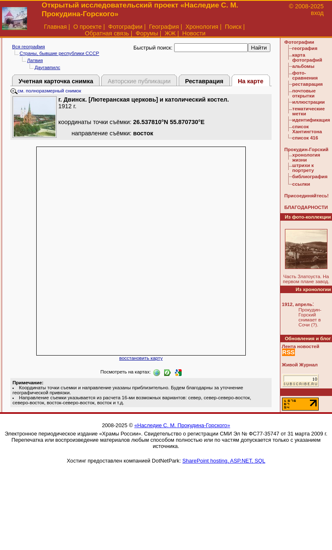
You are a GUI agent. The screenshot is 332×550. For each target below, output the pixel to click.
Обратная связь (107, 33)
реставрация (307, 84)
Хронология (201, 26)
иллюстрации (308, 102)
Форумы (146, 33)
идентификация (311, 119)
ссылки (301, 184)
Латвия (35, 60)
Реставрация (204, 81)
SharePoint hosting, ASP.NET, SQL (223, 461)
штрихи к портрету (303, 168)
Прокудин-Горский (307, 149)
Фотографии (125, 26)
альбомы (303, 66)
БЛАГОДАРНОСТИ (306, 207)
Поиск (233, 26)
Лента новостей (301, 346)
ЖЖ (170, 33)
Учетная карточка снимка (55, 81)
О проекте (87, 26)
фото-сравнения (305, 75)
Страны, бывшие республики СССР (59, 53)
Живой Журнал (300, 364)
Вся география (28, 46)
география (304, 48)
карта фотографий (307, 57)
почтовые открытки (304, 93)
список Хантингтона (307, 129)
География (164, 26)
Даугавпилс (47, 67)
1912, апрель (297, 304)
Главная (55, 26)
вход (317, 13)
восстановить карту (140, 358)
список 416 (305, 137)
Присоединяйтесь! (307, 195)
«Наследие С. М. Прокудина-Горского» (182, 425)
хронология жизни (306, 157)
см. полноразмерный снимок (45, 90)
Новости (194, 33)
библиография (310, 176)
